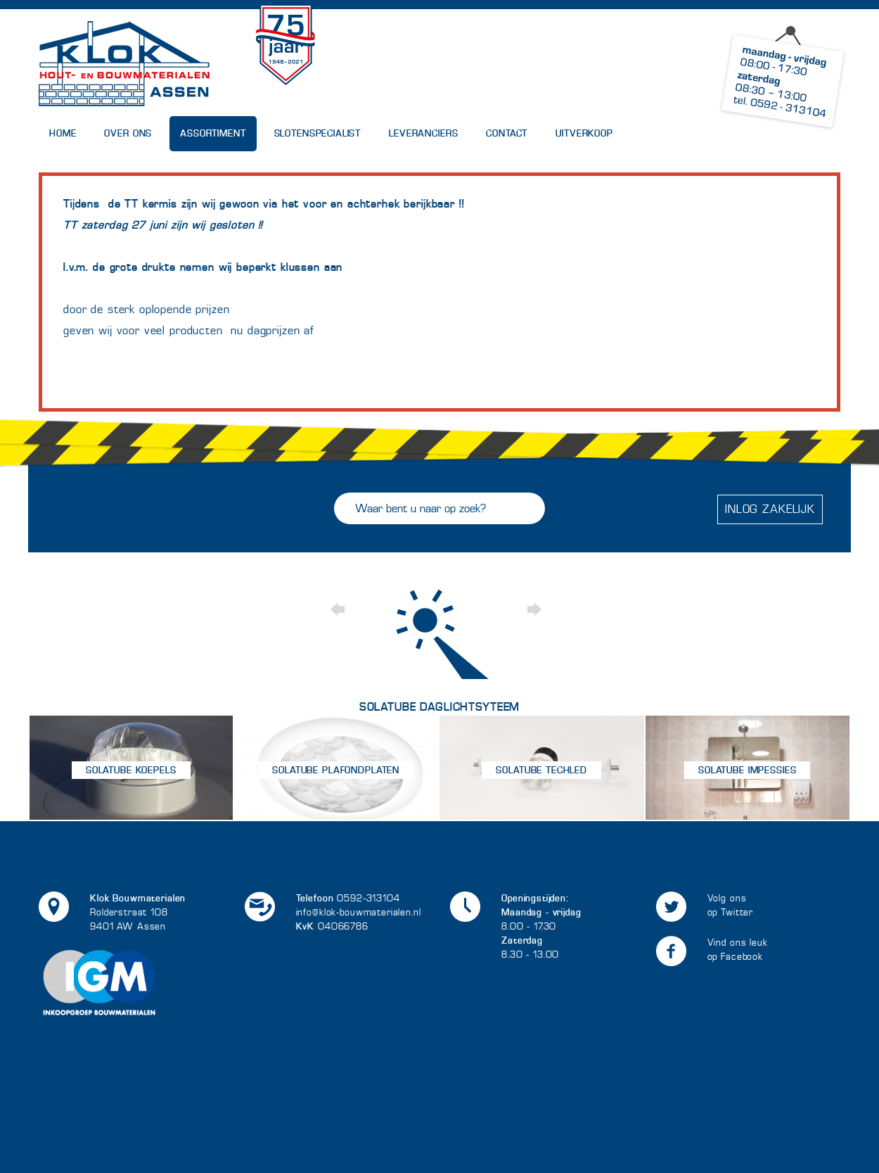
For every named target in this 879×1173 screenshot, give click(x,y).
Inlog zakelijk (770, 509)
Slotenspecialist (317, 133)
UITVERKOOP (584, 133)
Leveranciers (423, 133)
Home (62, 133)
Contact (506, 133)
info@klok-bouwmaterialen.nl (358, 912)
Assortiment (212, 133)
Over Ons (128, 133)
